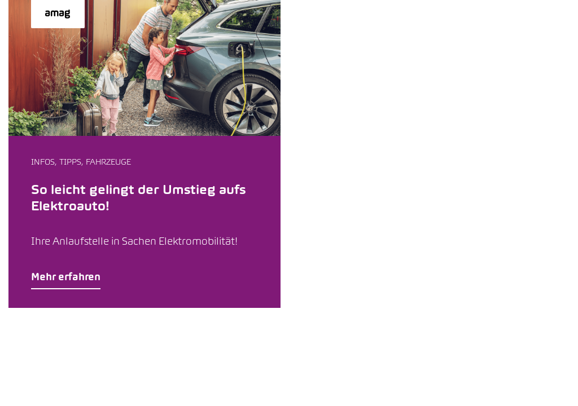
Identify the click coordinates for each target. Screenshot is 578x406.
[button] (144, 154)
